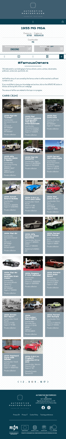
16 (41, 381)
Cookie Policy (34, 415)
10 (32, 381)
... (26, 381)
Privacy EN (16, 415)
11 (35, 381)
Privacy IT (25, 415)
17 (45, 381)
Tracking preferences (46, 415)
